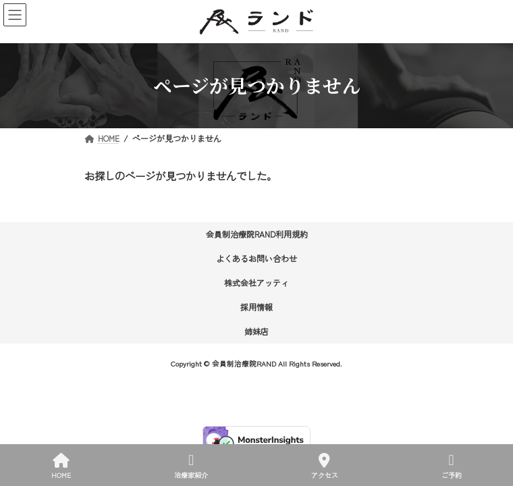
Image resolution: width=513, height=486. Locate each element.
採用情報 (256, 307)
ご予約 (451, 466)
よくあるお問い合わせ (256, 258)
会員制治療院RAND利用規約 (257, 234)
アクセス (324, 466)
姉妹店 (256, 331)
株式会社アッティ (256, 282)
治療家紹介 (191, 466)
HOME (61, 466)
